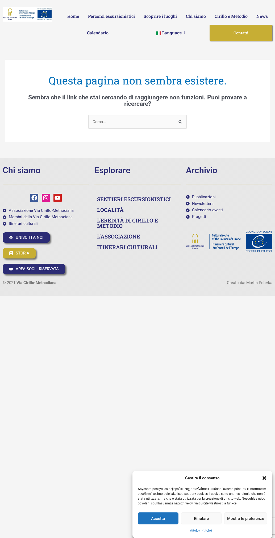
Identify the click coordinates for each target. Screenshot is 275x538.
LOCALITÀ (110, 209)
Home (73, 16)
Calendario (98, 32)
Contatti (241, 32)
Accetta (158, 518)
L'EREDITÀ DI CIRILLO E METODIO (127, 223)
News (262, 16)
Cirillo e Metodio (231, 16)
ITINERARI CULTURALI (127, 247)
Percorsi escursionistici (111, 16)
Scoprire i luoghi (160, 16)
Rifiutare (201, 518)
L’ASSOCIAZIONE (118, 236)
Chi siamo (196, 16)
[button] (264, 478)
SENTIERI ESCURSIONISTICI (134, 199)
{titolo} (195, 530)
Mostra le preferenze (245, 518)
